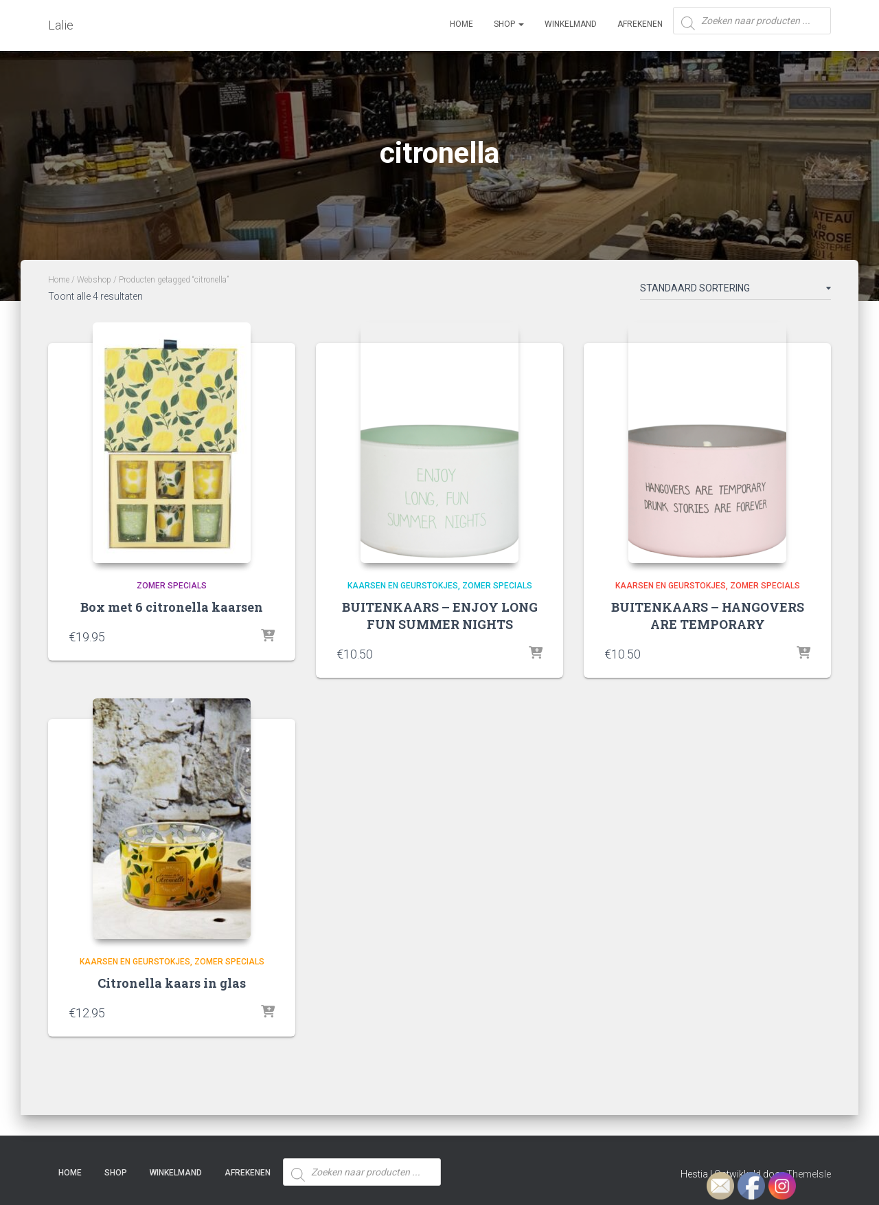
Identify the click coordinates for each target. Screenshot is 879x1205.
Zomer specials (172, 585)
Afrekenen (640, 24)
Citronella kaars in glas (172, 983)
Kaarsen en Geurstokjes (402, 585)
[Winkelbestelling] (735, 290)
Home (461, 24)
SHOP (509, 24)
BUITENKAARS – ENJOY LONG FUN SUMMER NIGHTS (440, 615)
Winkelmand (571, 24)
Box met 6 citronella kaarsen (171, 607)
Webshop (94, 280)
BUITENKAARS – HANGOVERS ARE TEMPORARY (707, 615)
